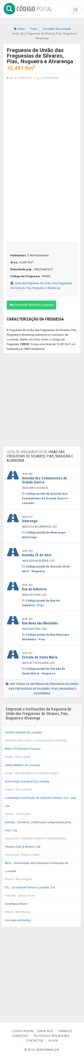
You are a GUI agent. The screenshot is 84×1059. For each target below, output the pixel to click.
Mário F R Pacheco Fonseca (41, 754)
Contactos (34, 1040)
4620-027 (27, 653)
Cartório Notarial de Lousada (41, 738)
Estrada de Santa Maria (39, 657)
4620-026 (27, 619)
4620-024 (27, 550)
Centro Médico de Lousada (41, 770)
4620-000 (27, 474)
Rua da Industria (34, 589)
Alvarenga (29, 521)
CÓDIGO (28, 7)
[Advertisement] (42, 126)
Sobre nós (45, 1031)
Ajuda (53, 1040)
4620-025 (27, 585)
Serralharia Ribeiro (41, 909)
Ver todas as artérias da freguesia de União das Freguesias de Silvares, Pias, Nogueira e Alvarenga (42, 688)
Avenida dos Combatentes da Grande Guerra (44, 480)
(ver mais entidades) (18, 920)
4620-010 (27, 516)
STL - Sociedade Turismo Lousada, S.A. (41, 893)
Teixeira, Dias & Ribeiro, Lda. (41, 852)
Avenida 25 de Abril (36, 555)
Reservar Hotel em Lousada (31, 305)
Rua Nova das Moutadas (40, 623)
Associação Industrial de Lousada (41, 787)
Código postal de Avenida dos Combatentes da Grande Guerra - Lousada (45, 498)
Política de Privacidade (52, 1035)
